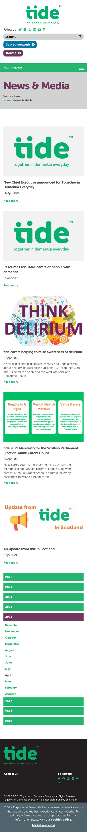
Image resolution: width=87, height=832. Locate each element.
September (12, 643)
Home (7, 100)
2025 (8, 577)
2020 (8, 701)
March (9, 681)
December (11, 625)
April (8, 675)
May (8, 668)
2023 (8, 596)
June (8, 662)
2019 (8, 711)
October (10, 637)
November (12, 631)
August (9, 650)
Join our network (18, 44)
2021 (8, 616)
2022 (8, 606)
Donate (11, 53)
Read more (10, 200)
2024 (8, 587)
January (10, 693)
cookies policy (61, 819)
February (11, 687)
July (8, 656)
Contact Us (11, 773)
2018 (8, 721)
